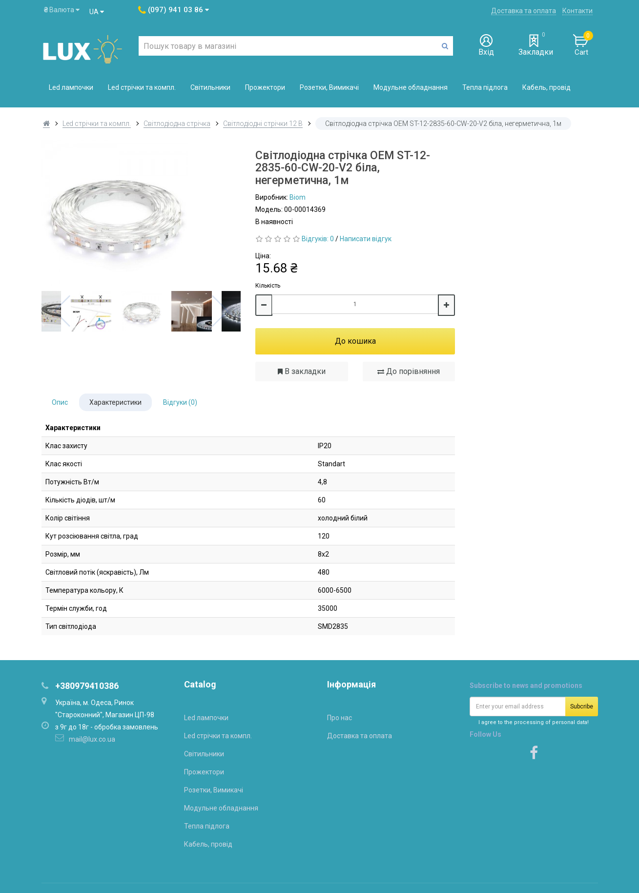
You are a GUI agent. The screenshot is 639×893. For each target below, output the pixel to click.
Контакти (577, 11)
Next (220, 311)
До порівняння (408, 371)
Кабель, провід (546, 87)
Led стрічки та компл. (142, 87)
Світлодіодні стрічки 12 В (263, 123)
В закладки (302, 371)
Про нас (339, 718)
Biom (297, 197)
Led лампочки (71, 87)
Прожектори (265, 87)
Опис (60, 402)
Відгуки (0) (180, 402)
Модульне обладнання (410, 87)
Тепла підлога (485, 87)
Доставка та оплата (523, 11)
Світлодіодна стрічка (177, 123)
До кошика (355, 341)
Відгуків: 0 (318, 239)
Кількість (267, 285)
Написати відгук (366, 239)
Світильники (210, 87)
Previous (62, 311)
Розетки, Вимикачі (329, 87)
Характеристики (115, 402)
